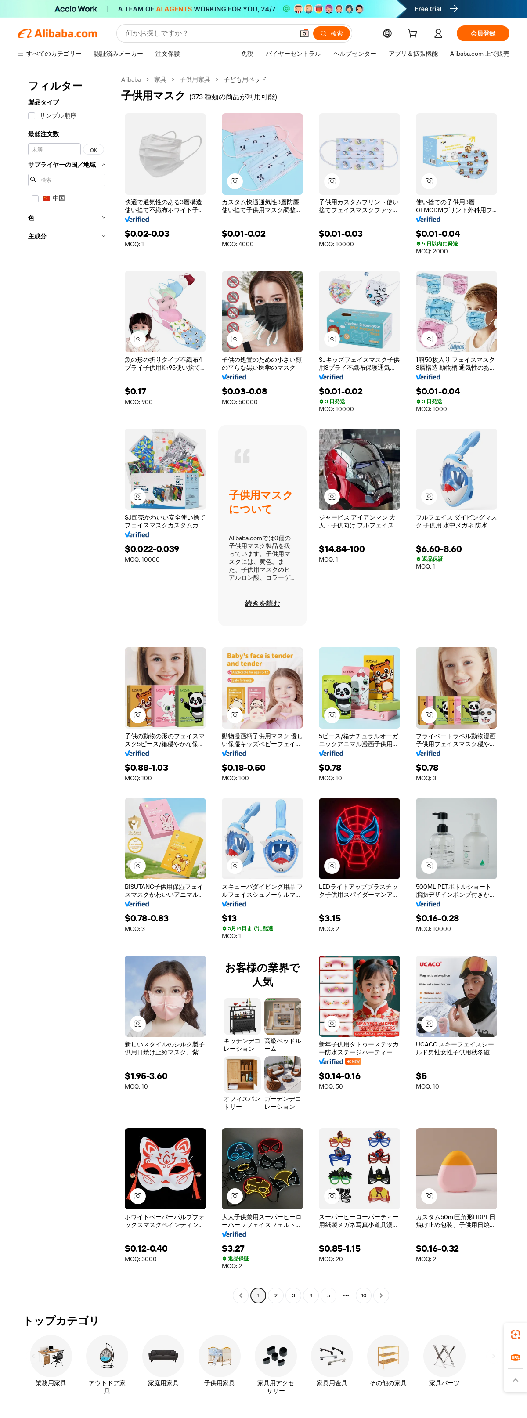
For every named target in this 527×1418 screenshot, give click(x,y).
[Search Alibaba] (209, 33)
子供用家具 (195, 79)
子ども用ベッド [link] (245, 79)
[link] (515, 1334)
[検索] (331, 33)
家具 (160, 79)
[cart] (414, 34)
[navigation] (67, 688)
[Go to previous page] (241, 1295)
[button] (304, 33)
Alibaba (131, 79)
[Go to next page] (381, 1295)
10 (364, 1295)
